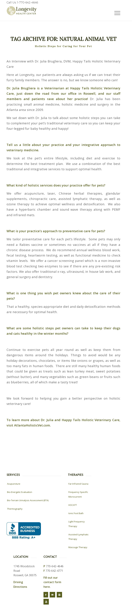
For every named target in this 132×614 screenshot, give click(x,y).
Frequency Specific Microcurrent (78, 494)
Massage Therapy (77, 547)
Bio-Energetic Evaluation (19, 492)
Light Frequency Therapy (76, 524)
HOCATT (72, 505)
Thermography (15, 508)
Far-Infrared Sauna (78, 483)
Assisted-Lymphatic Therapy (78, 537)
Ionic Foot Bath (76, 513)
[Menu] (115, 13)
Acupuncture (13, 483)
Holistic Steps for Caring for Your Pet (63, 46)
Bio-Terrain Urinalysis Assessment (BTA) (27, 500)
